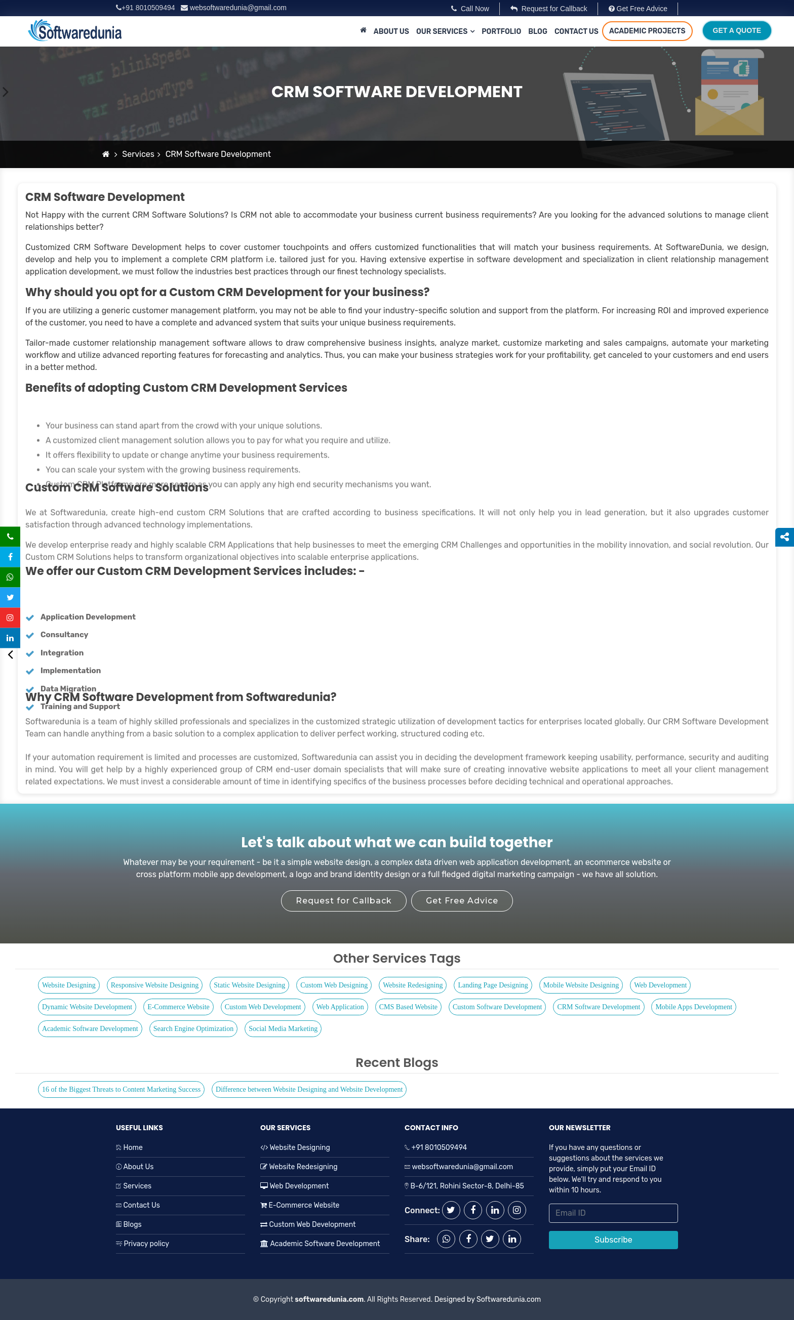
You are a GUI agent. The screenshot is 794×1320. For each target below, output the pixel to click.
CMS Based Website (408, 1007)
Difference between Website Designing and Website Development (309, 1089)
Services (138, 154)
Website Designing (69, 985)
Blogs (129, 1224)
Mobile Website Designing (581, 985)
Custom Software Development (497, 1007)
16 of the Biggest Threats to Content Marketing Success (121, 1089)
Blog (537, 31)
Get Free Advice (638, 9)
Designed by (453, 1299)
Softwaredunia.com (509, 1299)
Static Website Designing (249, 985)
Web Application (340, 1007)
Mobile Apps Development (693, 1007)
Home (129, 1147)
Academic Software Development (90, 1029)
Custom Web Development (263, 1007)
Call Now (470, 9)
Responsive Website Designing (155, 985)
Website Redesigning (413, 985)
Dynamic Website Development (87, 1007)
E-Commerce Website (178, 1007)
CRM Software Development (598, 1007)
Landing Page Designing (493, 985)
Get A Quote (737, 30)
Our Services (441, 31)
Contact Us (576, 31)
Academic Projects (647, 31)
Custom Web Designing (334, 985)
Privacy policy (142, 1244)
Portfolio (501, 31)
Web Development (660, 985)
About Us (391, 31)
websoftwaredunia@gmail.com (234, 8)
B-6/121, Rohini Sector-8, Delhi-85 (466, 1186)
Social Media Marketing (283, 1029)
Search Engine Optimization (193, 1029)
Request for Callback (548, 9)
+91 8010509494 (146, 8)
